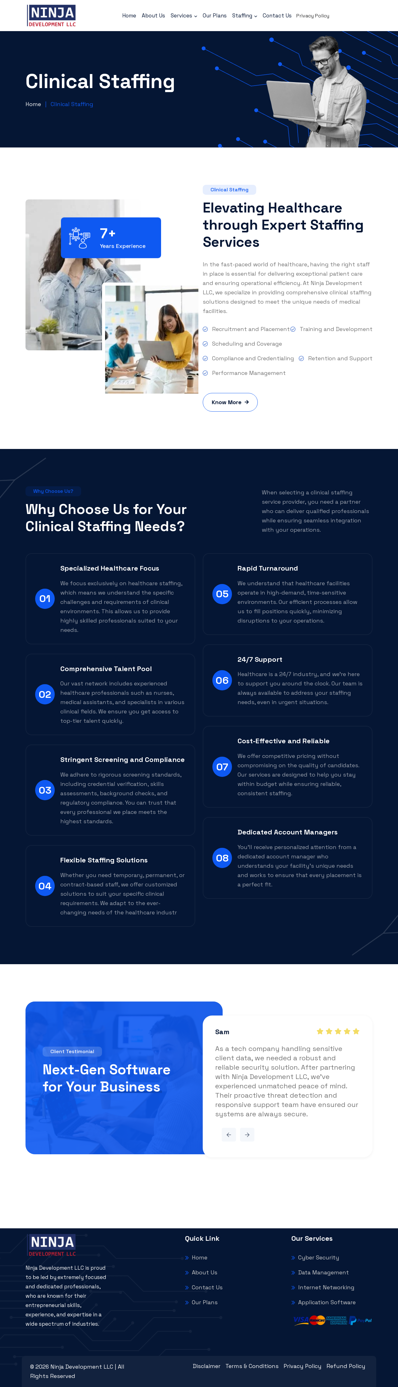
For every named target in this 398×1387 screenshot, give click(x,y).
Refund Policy (345, 1366)
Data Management (320, 1272)
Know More (230, 402)
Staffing (244, 15)
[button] (229, 1135)
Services (184, 15)
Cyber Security (315, 1257)
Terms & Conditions (252, 1366)
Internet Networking (322, 1287)
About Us (153, 15)
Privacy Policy (312, 15)
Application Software (323, 1302)
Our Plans (215, 15)
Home (129, 15)
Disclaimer (206, 1366)
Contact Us (277, 15)
